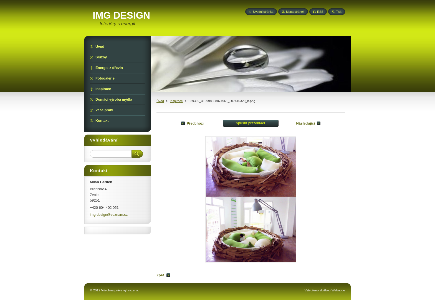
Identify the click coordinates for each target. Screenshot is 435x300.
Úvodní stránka (263, 11)
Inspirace (176, 101)
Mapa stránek (295, 11)
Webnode (338, 290)
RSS (320, 11)
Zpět (160, 275)
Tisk (339, 11)
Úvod (160, 101)
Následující (305, 123)
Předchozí (195, 123)
